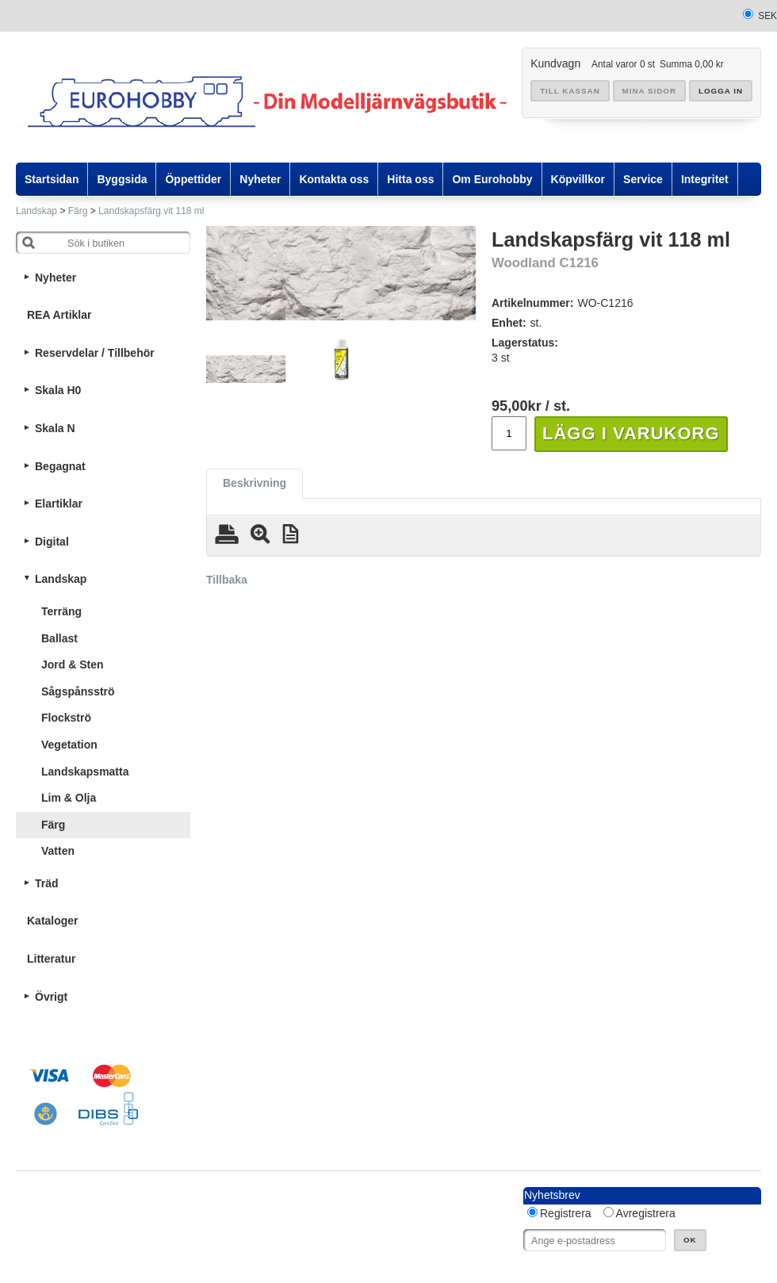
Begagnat (60, 466)
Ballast (59, 638)
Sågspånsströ (78, 691)
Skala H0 (58, 390)
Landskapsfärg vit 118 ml (151, 210)
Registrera (565, 1213)
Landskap (36, 210)
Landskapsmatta (84, 771)
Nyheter (55, 277)
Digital (52, 541)
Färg (78, 210)
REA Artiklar (59, 314)
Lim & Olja (68, 797)
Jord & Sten (72, 664)
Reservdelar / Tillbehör (95, 353)
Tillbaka (226, 579)
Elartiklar (58, 503)
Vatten (58, 850)
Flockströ (66, 717)
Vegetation (69, 744)
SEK (767, 15)
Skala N (55, 428)
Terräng (61, 611)
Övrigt (51, 996)
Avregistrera (646, 1213)
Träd (47, 883)
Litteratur (51, 958)
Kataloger (52, 920)
